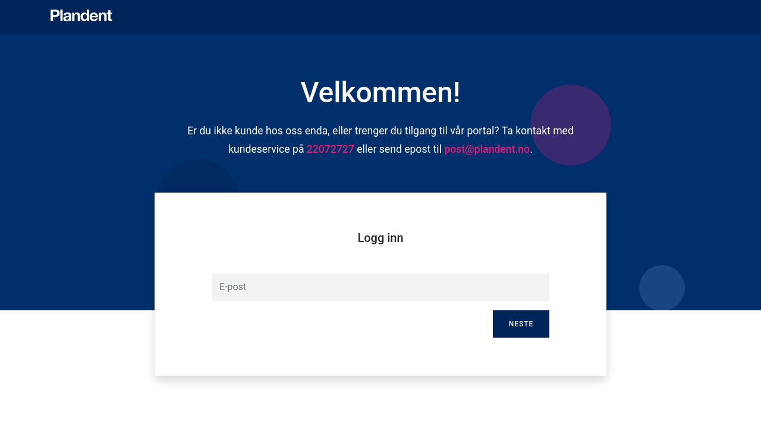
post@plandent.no (487, 149)
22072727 (330, 149)
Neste (521, 324)
